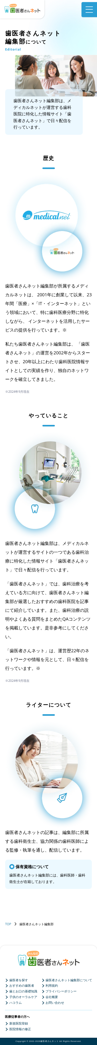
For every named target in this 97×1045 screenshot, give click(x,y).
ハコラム (15, 1002)
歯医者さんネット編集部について (69, 980)
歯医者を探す (18, 980)
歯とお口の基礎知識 (23, 991)
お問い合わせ (55, 1002)
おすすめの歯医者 (21, 985)
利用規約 (52, 985)
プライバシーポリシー (61, 991)
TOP (8, 924)
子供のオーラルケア (23, 997)
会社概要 (52, 997)
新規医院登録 (18, 1023)
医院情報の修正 (20, 1029)
